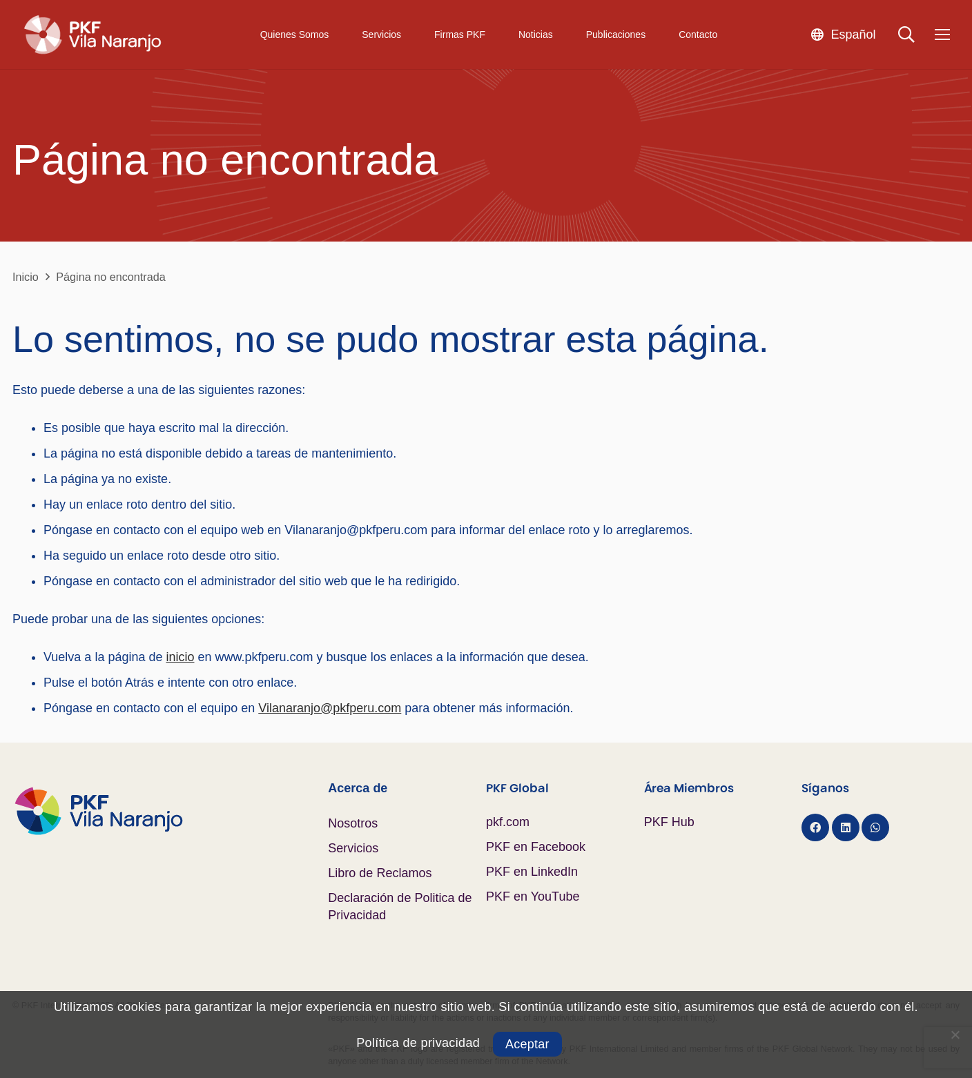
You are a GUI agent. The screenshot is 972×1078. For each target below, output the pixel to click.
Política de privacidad (418, 1043)
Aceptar (527, 1044)
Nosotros (353, 823)
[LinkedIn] (845, 827)
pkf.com (507, 822)
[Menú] (942, 34)
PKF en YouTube (532, 896)
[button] (842, 34)
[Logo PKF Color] (170, 811)
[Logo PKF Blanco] (92, 34)
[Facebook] (815, 827)
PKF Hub (669, 822)
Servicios (353, 848)
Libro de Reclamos (379, 873)
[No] (955, 1034)
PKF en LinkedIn (532, 872)
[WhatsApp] (875, 827)
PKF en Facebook (535, 847)
